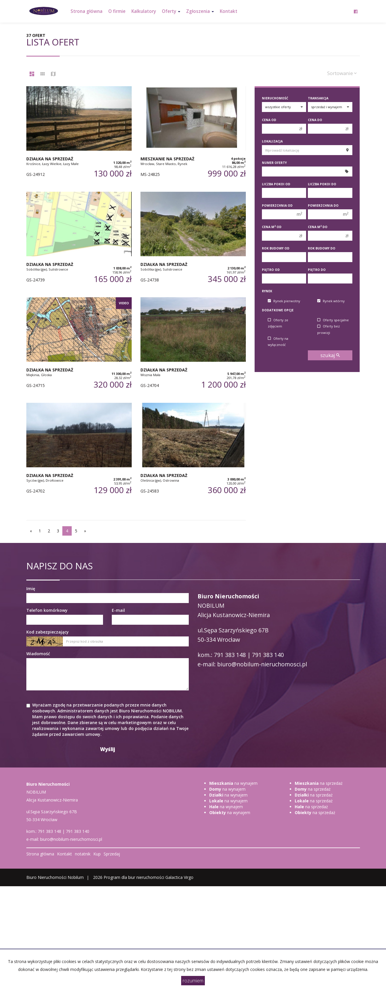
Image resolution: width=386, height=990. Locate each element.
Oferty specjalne (333, 320)
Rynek (267, 291)
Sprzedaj (112, 854)
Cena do (315, 120)
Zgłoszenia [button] (200, 11)
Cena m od (272, 227)
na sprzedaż (319, 783)
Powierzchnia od (277, 205)
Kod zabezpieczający (47, 632)
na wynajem (233, 783)
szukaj (330, 355)
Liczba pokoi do (322, 184)
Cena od (269, 120)
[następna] (85, 531)
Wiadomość (38, 653)
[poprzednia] (30, 531)
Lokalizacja (272, 141)
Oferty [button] (171, 11)
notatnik (82, 854)
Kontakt (228, 11)
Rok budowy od (275, 248)
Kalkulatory (143, 11)
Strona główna (86, 11)
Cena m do (317, 227)
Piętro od (271, 270)
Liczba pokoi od (276, 184)
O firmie (117, 11)
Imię (30, 588)
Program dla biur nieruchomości (134, 877)
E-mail (118, 610)
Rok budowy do (321, 248)
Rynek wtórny (331, 301)
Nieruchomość (275, 98)
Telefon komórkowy (47, 610)
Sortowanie (342, 73)
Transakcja (318, 98)
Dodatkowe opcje (278, 310)
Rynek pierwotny (284, 301)
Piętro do (317, 270)
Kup (97, 854)
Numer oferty (274, 163)
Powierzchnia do (323, 205)
